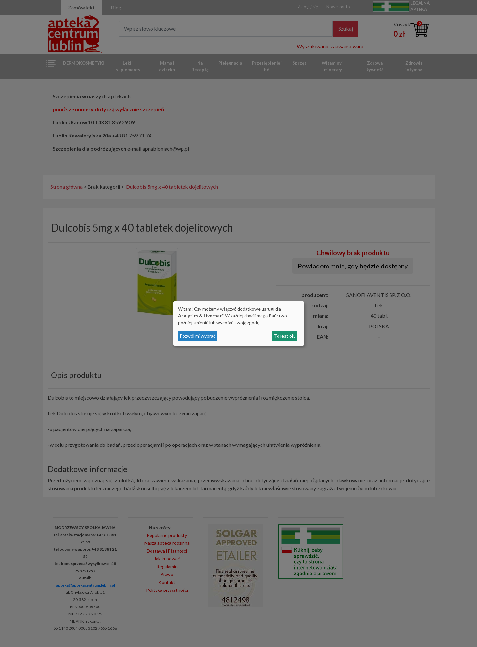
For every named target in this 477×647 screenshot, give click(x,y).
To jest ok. (284, 336)
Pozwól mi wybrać (197, 336)
